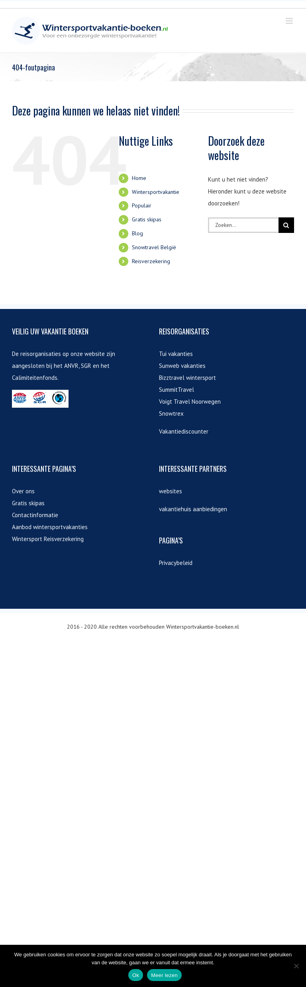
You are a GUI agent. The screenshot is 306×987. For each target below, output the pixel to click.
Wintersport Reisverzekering (48, 539)
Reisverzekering (151, 261)
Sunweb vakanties (182, 365)
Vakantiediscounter (183, 431)
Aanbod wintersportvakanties (50, 527)
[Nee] (296, 966)
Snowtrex (171, 413)
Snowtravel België (154, 247)
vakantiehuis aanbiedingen (193, 509)
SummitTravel (176, 389)
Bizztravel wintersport (187, 377)
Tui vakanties (176, 354)
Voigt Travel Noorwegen (190, 401)
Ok (135, 975)
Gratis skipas (146, 219)
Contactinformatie (35, 515)
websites (170, 491)
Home (139, 178)
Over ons (23, 491)
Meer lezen (164, 975)
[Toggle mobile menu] (290, 21)
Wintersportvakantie (155, 191)
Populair (141, 205)
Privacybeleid (175, 563)
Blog (137, 233)
